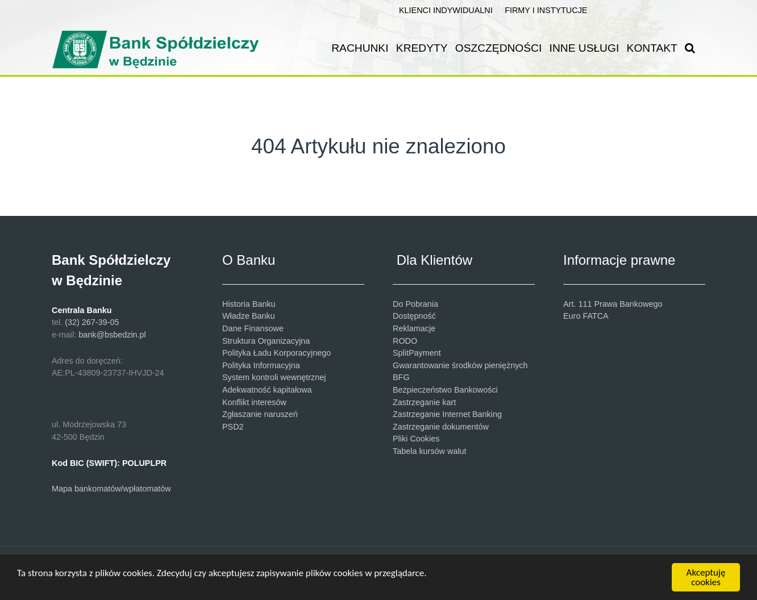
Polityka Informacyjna (261, 365)
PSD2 (233, 426)
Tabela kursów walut (430, 451)
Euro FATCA (586, 315)
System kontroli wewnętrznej (274, 377)
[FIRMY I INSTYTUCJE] (546, 11)
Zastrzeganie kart (424, 402)
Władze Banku (248, 315)
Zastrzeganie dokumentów (441, 426)
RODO (405, 340)
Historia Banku (249, 304)
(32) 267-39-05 (92, 322)
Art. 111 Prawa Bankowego (612, 304)
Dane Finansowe (253, 328)
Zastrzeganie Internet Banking (447, 414)
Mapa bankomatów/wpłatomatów (111, 488)
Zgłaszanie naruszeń (260, 414)
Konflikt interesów (254, 402)
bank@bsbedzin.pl (112, 334)
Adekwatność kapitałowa (267, 389)
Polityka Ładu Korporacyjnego (276, 352)
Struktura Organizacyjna (266, 340)
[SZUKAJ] (692, 48)
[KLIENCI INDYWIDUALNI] (446, 11)
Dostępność (414, 315)
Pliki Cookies (416, 438)
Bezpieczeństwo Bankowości (445, 389)
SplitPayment (417, 352)
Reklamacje (414, 328)
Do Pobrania (415, 304)
